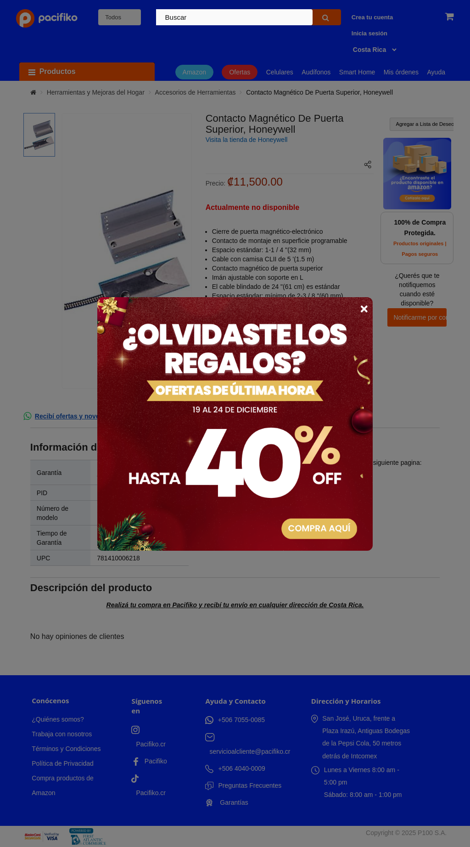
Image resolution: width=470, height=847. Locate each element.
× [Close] (364, 309)
